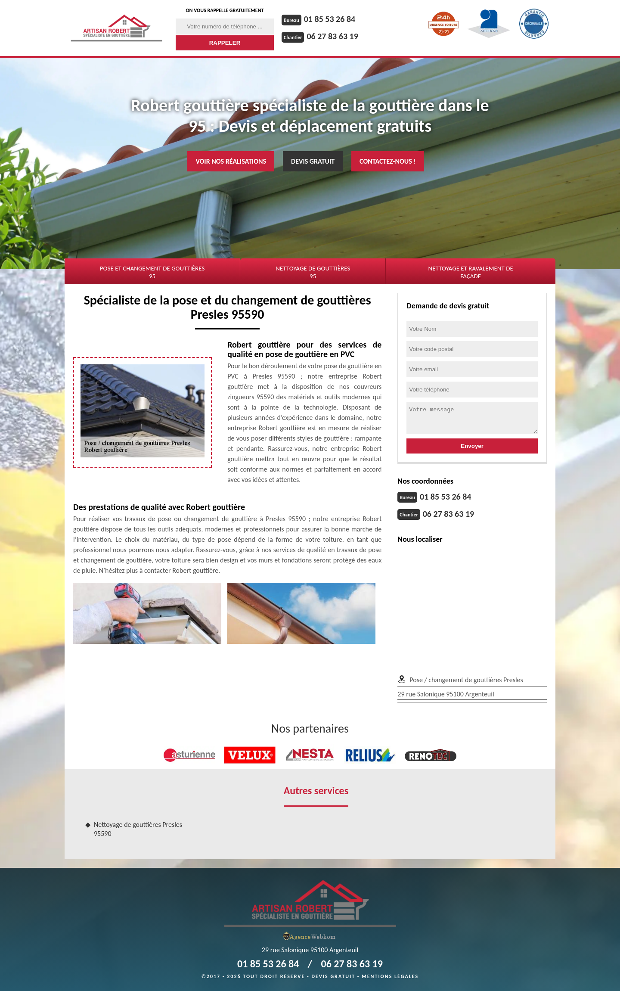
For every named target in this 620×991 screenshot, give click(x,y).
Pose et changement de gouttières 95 (152, 272)
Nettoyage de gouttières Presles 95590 (138, 829)
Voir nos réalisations (230, 161)
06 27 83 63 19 (332, 36)
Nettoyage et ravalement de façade (470, 272)
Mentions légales (390, 976)
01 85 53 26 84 (329, 19)
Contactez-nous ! (388, 161)
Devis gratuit (313, 161)
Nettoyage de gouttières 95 (313, 272)
